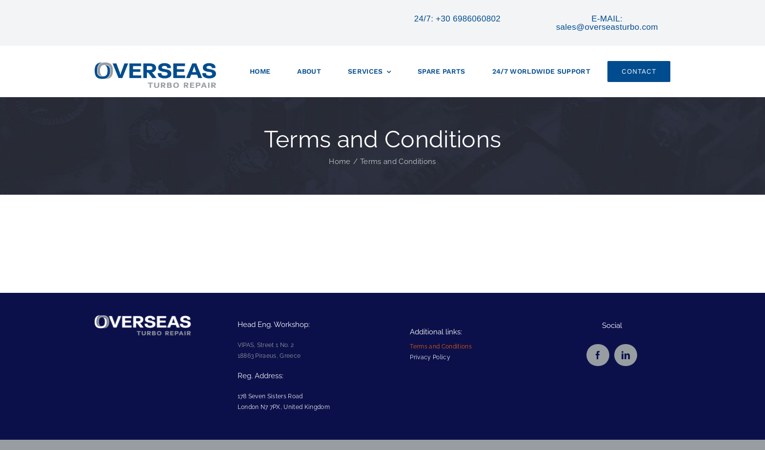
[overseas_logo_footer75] (143, 320)
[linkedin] (625, 355)
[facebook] (597, 355)
